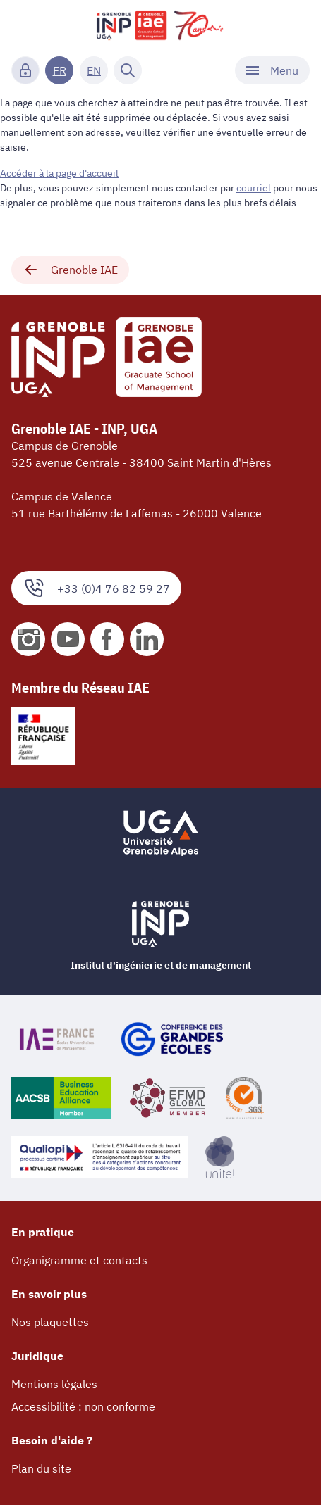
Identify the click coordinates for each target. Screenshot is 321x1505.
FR (59, 70)
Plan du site (41, 1468)
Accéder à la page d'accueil (59, 173)
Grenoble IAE (70, 269)
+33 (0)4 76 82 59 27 (96, 588)
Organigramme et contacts (79, 1260)
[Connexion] (25, 70)
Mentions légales (54, 1384)
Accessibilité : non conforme (83, 1406)
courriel (253, 188)
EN (94, 70)
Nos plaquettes (50, 1322)
